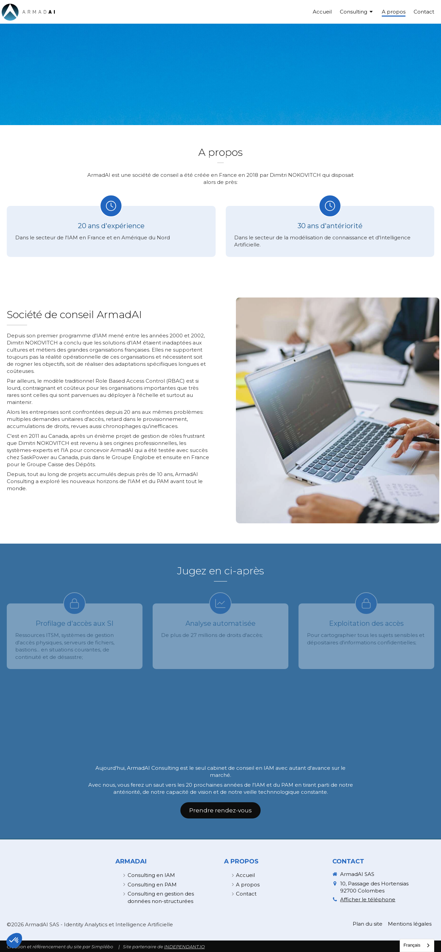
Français (411, 945)
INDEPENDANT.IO (184, 946)
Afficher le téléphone (367, 899)
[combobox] (417, 945)
